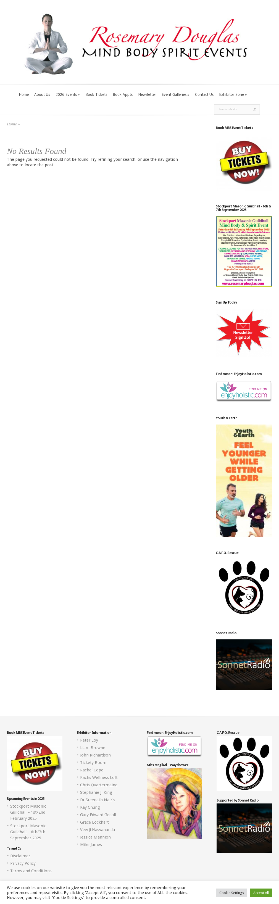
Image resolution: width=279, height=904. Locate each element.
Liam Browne (92, 747)
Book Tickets (96, 94)
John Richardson (95, 755)
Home (24, 94)
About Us (42, 94)
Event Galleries (175, 94)
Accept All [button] (261, 893)
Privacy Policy (23, 863)
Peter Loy (89, 740)
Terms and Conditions (31, 870)
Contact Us (204, 94)
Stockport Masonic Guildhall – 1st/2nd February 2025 (28, 812)
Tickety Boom (93, 762)
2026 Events (68, 94)
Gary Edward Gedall (98, 814)
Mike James (91, 844)
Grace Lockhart (94, 822)
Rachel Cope (91, 770)
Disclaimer (20, 855)
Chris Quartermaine (98, 784)
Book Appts (123, 94)
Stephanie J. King (96, 792)
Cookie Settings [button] (231, 893)
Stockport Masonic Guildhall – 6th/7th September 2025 (28, 831)
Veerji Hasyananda (97, 829)
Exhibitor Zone (233, 94)
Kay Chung (90, 807)
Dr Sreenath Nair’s (97, 799)
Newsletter (147, 94)
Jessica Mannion (95, 837)
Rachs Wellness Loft (99, 777)
